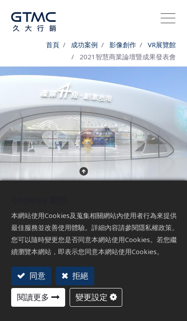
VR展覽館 (162, 44)
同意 (36, 275)
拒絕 (79, 275)
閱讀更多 (33, 297)
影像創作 (122, 44)
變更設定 (91, 297)
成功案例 (84, 44)
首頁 (52, 44)
